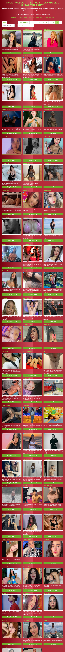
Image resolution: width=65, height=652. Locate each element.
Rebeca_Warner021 (7, 598)
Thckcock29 (5, 202)
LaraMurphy (5, 53)
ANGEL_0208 (5, 227)
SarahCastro (5, 152)
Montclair (46, 499)
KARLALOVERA (6, 79)
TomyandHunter (48, 103)
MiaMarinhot (47, 376)
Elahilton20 (26, 29)
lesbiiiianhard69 (48, 227)
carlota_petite (26, 548)
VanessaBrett (6, 524)
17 (40, 22)
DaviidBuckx (26, 449)
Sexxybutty (26, 128)
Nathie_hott (5, 128)
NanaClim (5, 573)
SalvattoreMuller (48, 400)
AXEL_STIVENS (48, 449)
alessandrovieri (48, 277)
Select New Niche (8, 25)
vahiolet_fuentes (27, 598)
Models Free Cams (22, 17)
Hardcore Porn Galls (49, 17)
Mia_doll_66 (26, 178)
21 (53, 22)
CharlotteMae (6, 499)
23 (60, 22)
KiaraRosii (26, 376)
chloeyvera (5, 29)
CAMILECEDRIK (27, 326)
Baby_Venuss (26, 400)
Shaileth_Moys (6, 251)
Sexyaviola (47, 350)
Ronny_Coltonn (27, 277)
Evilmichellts (47, 128)
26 (26, 25)
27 (29, 25)
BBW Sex (31, 17)
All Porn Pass (38, 17)
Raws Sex (13, 17)
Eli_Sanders (26, 53)
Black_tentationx (7, 350)
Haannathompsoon (28, 103)
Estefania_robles (27, 301)
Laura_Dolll (47, 53)
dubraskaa (26, 79)
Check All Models (23, 22)
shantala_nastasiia (49, 79)
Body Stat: (11, 51)
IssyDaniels (26, 573)
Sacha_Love (47, 524)
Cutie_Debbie (6, 376)
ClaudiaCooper (27, 499)
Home (4, 22)
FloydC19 (46, 573)
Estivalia (25, 251)
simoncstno (47, 425)
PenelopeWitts (27, 227)
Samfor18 (4, 449)
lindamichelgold (48, 152)
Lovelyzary (5, 301)
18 (43, 22)
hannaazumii (26, 350)
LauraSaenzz (26, 474)
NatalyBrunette (27, 152)
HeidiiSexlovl (47, 301)
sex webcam (42, 637)
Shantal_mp (5, 400)
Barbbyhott (47, 548)
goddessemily (47, 474)
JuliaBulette (5, 474)
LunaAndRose (6, 425)
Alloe (45, 326)
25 (22, 25)
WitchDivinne (47, 178)
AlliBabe (4, 277)
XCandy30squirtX (7, 326)
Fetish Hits (46, 649)
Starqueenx (47, 29)
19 (46, 22)
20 (50, 22)
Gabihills (46, 251)
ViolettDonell (5, 178)
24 (19, 25)
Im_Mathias (5, 548)
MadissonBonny (27, 425)
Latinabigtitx (26, 202)
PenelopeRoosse (27, 524)
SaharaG (46, 202)
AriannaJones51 (6, 103)
